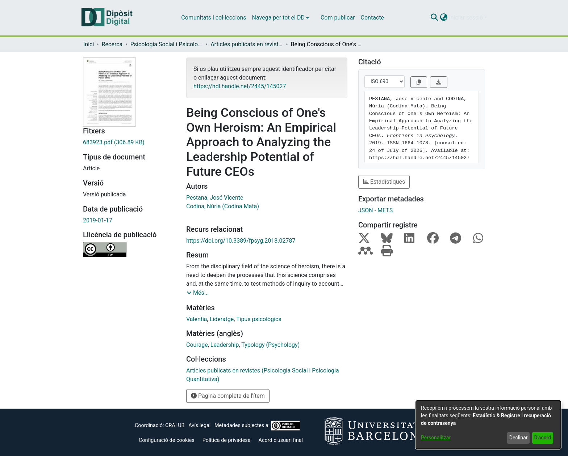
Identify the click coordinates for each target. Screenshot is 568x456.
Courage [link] (197, 344)
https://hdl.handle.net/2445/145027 (239, 86)
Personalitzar (436, 437)
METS (385, 210)
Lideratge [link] (222, 319)
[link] (129, 142)
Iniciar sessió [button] (466, 17)
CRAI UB (174, 425)
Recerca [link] (112, 44)
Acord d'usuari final (281, 440)
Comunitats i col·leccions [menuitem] (213, 17)
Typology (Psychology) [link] (270, 344)
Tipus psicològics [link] (258, 319)
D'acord (542, 437)
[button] (434, 17)
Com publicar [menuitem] (338, 17)
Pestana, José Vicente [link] (214, 197)
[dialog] (488, 425)
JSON (365, 210)
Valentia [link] (196, 319)
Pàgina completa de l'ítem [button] (228, 395)
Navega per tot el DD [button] (278, 17)
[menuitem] (280, 17)
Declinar (518, 437)
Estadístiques (384, 181)
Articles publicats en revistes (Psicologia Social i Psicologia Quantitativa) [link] (246, 44)
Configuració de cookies (167, 440)
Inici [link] (88, 44)
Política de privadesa (226, 440)
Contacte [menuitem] (372, 17)
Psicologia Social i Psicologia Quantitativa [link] (166, 44)
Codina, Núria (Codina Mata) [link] (222, 206)
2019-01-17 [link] (97, 220)
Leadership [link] (224, 344)
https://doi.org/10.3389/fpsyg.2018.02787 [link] (241, 240)
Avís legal (199, 425)
